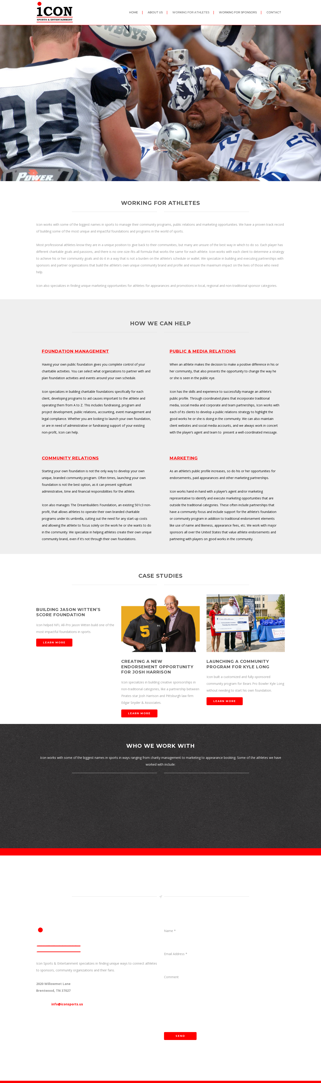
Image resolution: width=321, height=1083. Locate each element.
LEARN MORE (54, 642)
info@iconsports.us (67, 1004)
